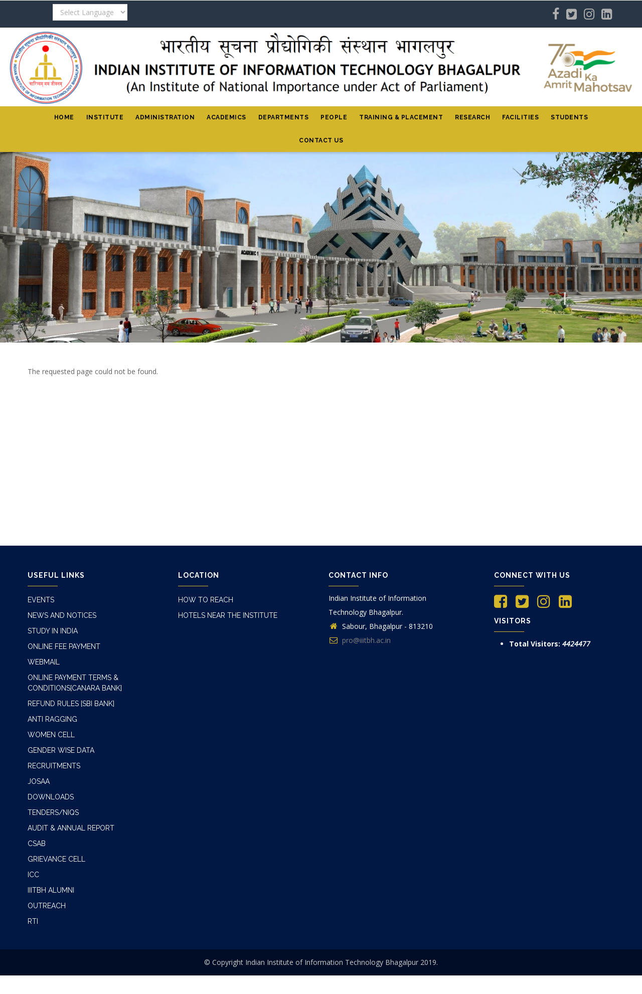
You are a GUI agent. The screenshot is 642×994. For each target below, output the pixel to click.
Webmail (44, 655)
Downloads (50, 776)
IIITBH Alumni (52, 861)
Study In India (54, 627)
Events (41, 599)
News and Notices (62, 613)
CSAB (37, 818)
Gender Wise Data (61, 734)
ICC (34, 847)
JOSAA (38, 762)
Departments (283, 117)
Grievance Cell (56, 833)
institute (105, 117)
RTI (33, 889)
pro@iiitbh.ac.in (360, 640)
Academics (226, 117)
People (333, 117)
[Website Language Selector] (90, 12)
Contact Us (321, 140)
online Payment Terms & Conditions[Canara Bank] (76, 674)
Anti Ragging (53, 706)
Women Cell (51, 720)
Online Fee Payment (65, 641)
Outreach (46, 875)
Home (64, 117)
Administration (165, 117)
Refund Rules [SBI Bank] (72, 692)
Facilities (520, 117)
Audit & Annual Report (71, 804)
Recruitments (54, 748)
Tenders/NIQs (54, 790)
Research (472, 117)
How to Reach (204, 599)
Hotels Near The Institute (229, 613)
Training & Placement (401, 117)
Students (569, 117)
